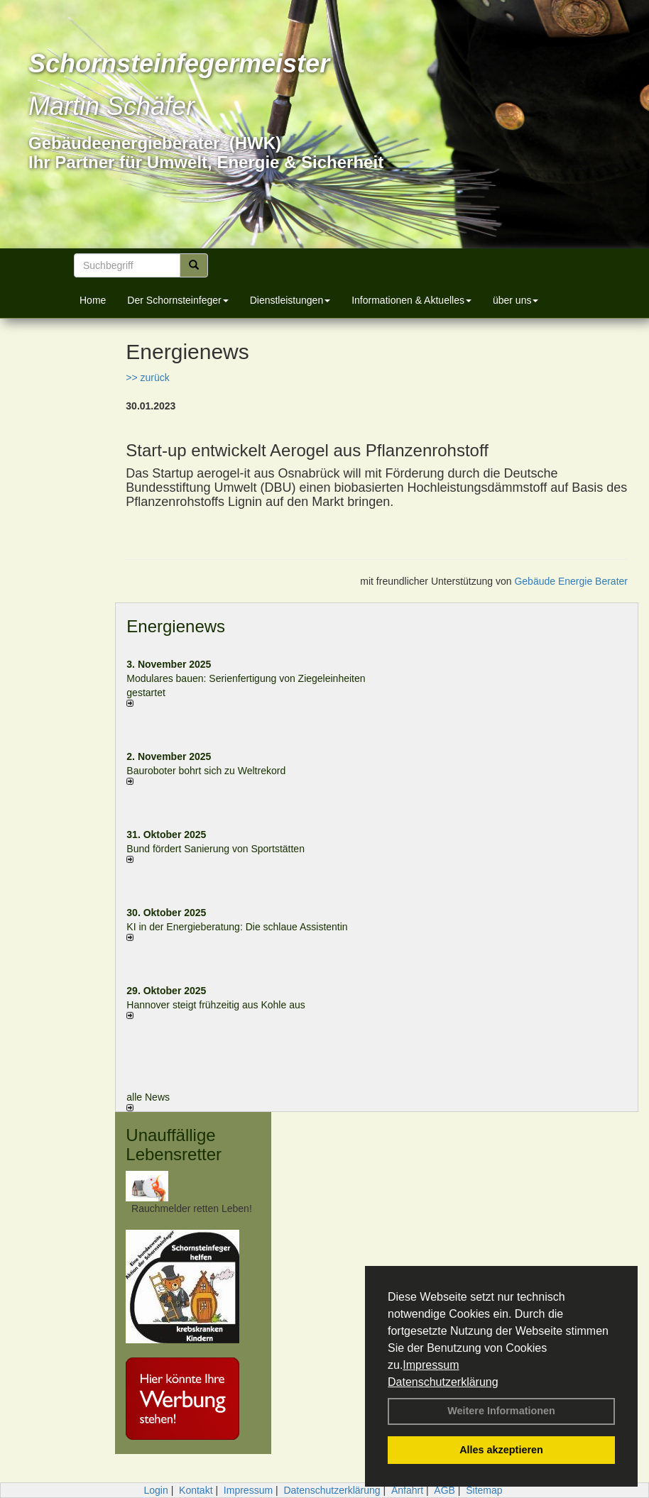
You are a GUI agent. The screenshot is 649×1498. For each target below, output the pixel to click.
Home (93, 300)
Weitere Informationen (501, 1410)
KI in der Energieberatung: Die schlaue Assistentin (236, 926)
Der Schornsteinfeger (177, 300)
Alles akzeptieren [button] (501, 1449)
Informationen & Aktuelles (411, 300)
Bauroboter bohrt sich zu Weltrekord (205, 770)
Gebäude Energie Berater (571, 581)
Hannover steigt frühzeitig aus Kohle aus (215, 1004)
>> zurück (147, 377)
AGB (444, 1490)
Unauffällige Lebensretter (174, 1144)
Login (155, 1490)
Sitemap (484, 1490)
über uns (515, 300)
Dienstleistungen (290, 300)
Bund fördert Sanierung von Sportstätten (216, 848)
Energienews (175, 626)
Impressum (431, 1365)
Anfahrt (407, 1490)
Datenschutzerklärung (443, 1382)
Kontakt (195, 1490)
